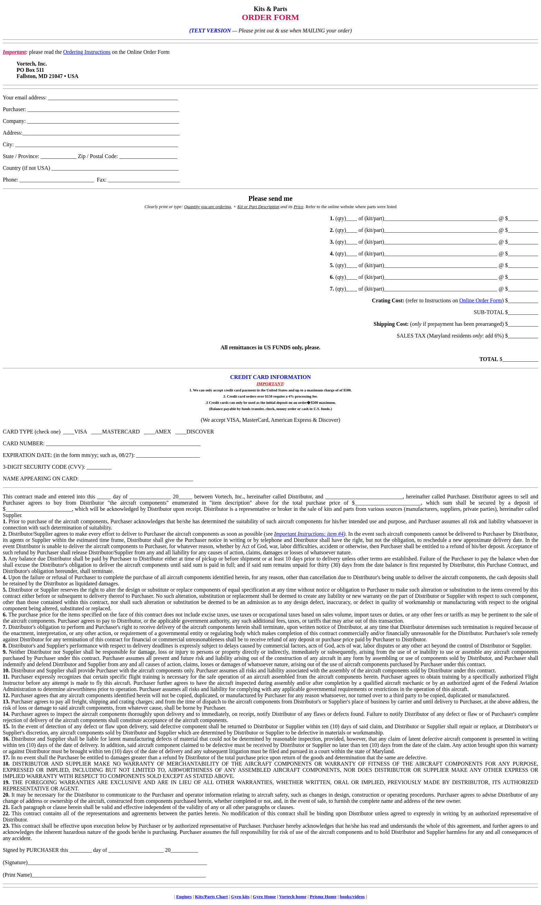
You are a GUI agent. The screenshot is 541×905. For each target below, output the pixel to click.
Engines (183, 896)
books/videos (352, 896)
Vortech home (292, 896)
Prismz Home (323, 896)
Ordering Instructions (86, 52)
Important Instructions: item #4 (308, 534)
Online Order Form (480, 300)
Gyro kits (240, 896)
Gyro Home (264, 896)
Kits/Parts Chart (211, 896)
